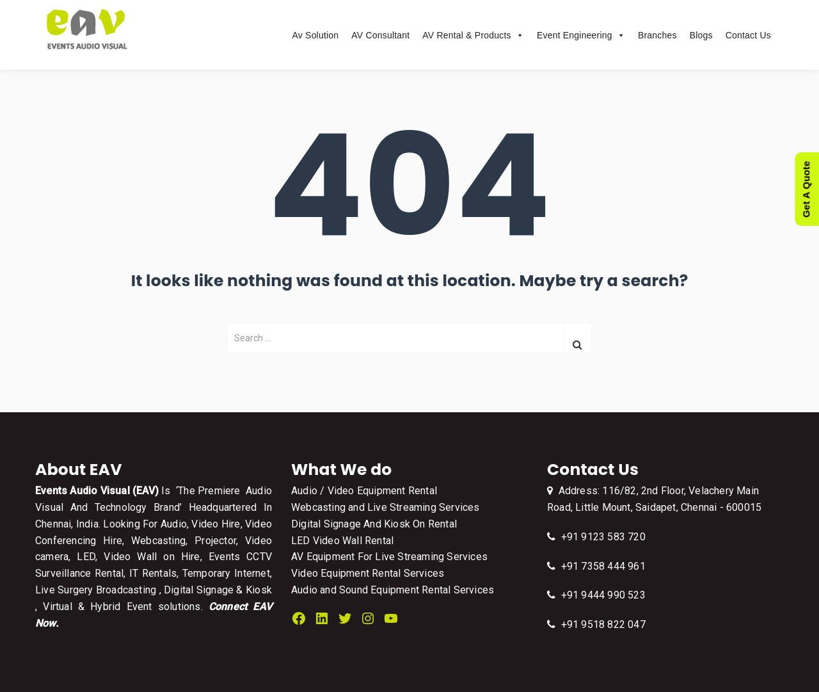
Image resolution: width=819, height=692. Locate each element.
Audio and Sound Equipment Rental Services (392, 590)
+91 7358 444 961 (596, 566)
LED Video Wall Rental (342, 541)
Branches (657, 35)
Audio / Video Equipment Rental (364, 491)
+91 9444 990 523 (596, 595)
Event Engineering (581, 35)
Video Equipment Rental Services (367, 573)
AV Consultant (380, 35)
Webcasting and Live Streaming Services (385, 507)
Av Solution (315, 35)
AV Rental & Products (473, 35)
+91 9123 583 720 (596, 537)
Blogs (701, 35)
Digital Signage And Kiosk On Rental (374, 524)
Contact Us (748, 35)
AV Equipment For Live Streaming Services (389, 557)
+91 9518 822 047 (596, 624)
